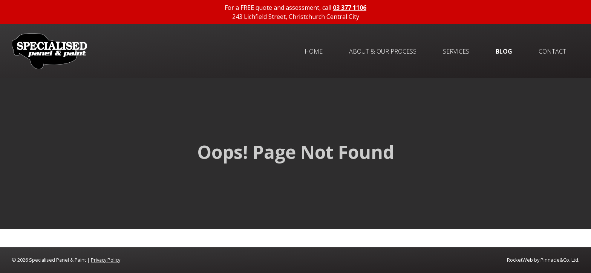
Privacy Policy (105, 259)
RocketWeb (520, 259)
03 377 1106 (349, 7)
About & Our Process (382, 51)
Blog (504, 51)
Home (314, 51)
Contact (552, 51)
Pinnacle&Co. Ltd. (559, 259)
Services (456, 51)
